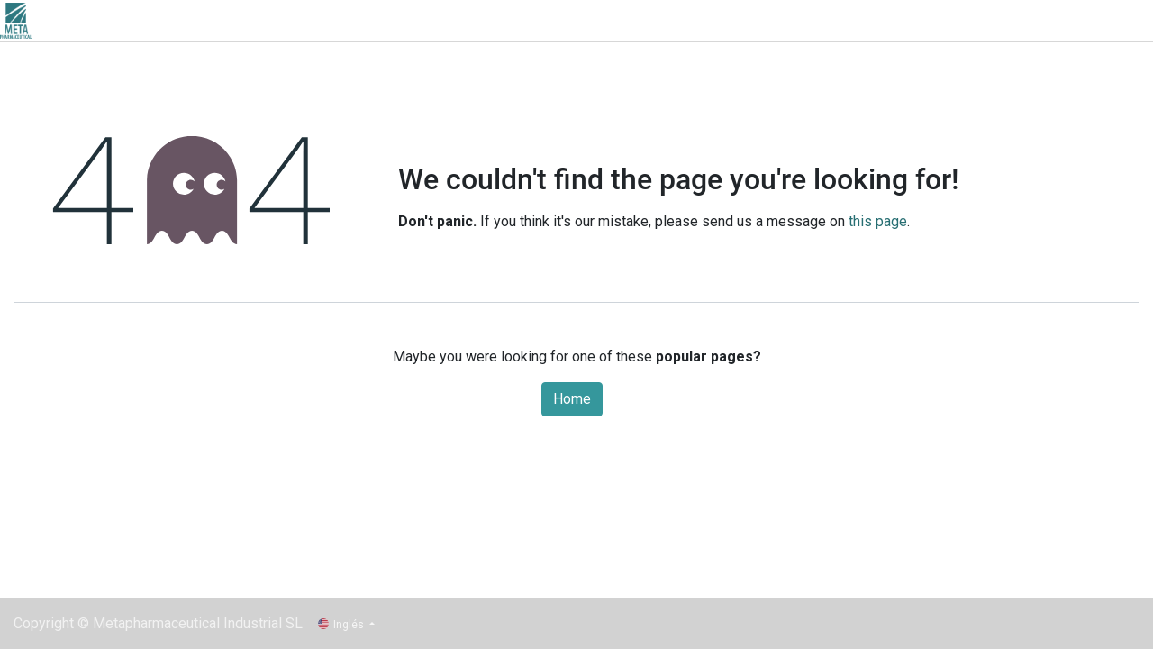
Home (572, 398)
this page (878, 221)
